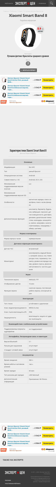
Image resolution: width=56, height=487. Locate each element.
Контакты (47, 474)
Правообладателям (44, 481)
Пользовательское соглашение (40, 476)
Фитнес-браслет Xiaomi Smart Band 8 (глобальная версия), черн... (19, 88)
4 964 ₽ (37, 95)
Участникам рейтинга (12, 483)
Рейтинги (9, 3)
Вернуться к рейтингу (28, 70)
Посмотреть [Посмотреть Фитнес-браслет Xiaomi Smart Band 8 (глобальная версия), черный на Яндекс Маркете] (48, 88)
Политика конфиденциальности (40, 478)
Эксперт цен (25, 3)
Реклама (8, 480)
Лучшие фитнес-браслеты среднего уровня (28, 56)
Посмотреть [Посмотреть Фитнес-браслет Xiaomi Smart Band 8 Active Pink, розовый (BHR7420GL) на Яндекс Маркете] (48, 80)
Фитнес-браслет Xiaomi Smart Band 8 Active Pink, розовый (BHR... (19, 80)
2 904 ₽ (37, 80)
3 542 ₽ (37, 87)
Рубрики (42, 3)
